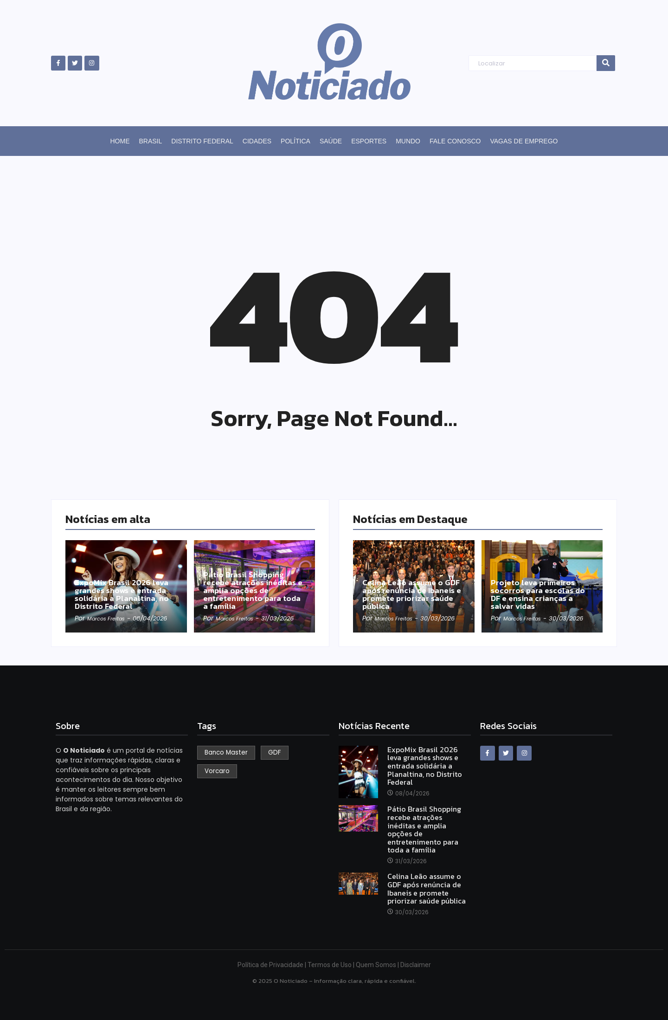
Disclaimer (415, 964)
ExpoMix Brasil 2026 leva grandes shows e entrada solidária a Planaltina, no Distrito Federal (125, 585)
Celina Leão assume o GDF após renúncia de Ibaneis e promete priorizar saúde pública (413, 585)
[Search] (532, 63)
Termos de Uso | (332, 964)
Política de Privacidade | (273, 964)
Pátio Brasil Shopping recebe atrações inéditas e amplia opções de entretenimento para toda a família (253, 580)
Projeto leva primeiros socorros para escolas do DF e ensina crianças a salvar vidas (539, 585)
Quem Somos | (378, 964)
